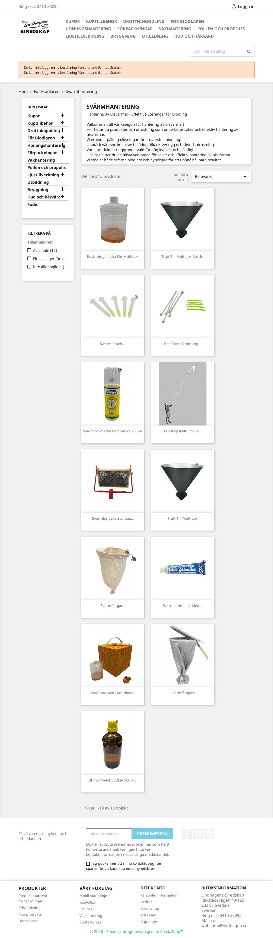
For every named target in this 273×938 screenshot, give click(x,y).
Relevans (221, 177)
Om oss (85, 908)
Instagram (209, 834)
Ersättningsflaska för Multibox (112, 256)
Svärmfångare (113, 605)
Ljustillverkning (85, 36)
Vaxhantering (175, 29)
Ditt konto (153, 888)
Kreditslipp (149, 908)
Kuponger (148, 921)
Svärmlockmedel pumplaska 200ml (112, 431)
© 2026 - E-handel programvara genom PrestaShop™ (136, 931)
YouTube (198, 834)
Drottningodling (144, 21)
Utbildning (155, 36)
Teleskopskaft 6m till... (183, 431)
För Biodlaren (187, 21)
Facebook (187, 834)
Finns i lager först (50, 258)
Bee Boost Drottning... (182, 343)
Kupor (73, 21)
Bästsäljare (28, 920)
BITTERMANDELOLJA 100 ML (112, 780)
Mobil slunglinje (93, 895)
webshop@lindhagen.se (224, 925)
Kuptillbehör (101, 21)
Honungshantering (88, 29)
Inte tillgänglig (48, 266)
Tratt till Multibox (183, 518)
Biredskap (37, 106)
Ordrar (146, 901)
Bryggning (123, 36)
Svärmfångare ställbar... (112, 518)
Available (45, 250)
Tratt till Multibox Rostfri (183, 256)
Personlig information (159, 895)
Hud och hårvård (194, 36)
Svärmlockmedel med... (182, 605)
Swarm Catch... (112, 343)
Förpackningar (135, 29)
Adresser (148, 915)
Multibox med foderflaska (113, 692)
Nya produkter (31, 914)
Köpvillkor (87, 902)
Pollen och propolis (221, 29)
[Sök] (222, 51)
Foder (33, 204)
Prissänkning (30, 907)
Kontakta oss (90, 922)
